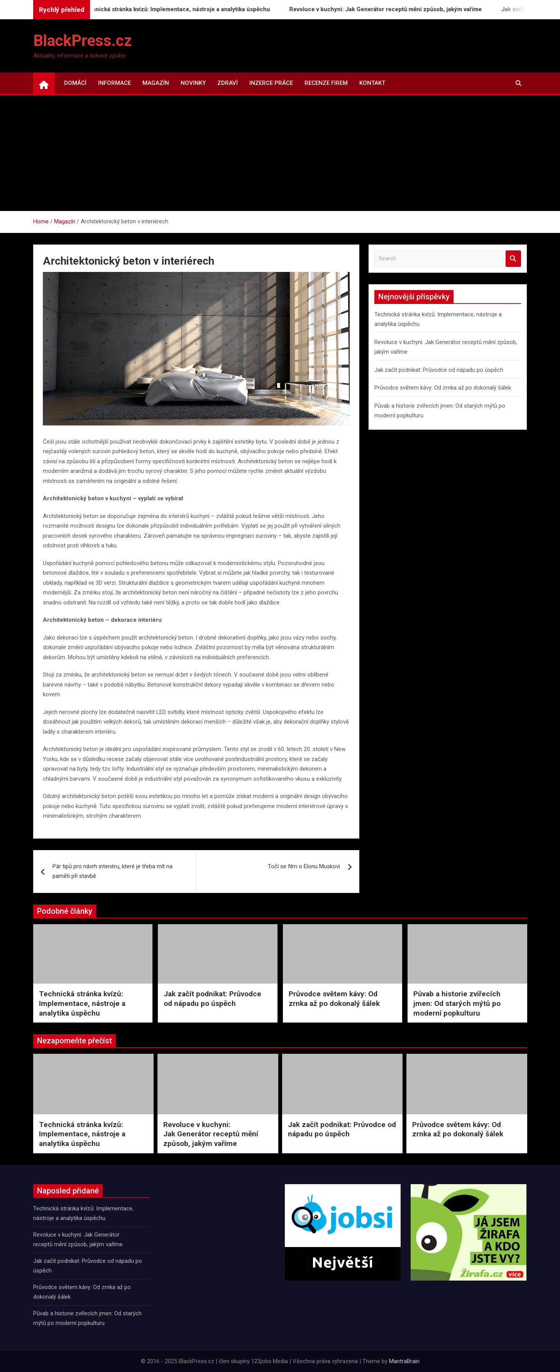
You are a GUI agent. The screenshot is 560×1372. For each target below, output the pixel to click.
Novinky (193, 82)
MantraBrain (404, 1361)
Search (513, 258)
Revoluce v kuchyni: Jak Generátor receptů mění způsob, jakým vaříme (392, 9)
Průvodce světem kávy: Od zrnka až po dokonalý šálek (442, 387)
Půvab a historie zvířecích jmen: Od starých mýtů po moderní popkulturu (457, 1003)
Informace (114, 82)
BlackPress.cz (82, 41)
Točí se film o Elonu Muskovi (304, 866)
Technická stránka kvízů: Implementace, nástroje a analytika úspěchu (182, 9)
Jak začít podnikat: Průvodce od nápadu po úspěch (438, 369)
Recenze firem (326, 82)
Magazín (155, 82)
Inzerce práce (271, 82)
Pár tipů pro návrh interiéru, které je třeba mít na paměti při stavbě (112, 871)
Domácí (75, 82)
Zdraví (227, 82)
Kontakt (372, 82)
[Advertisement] (280, 153)
